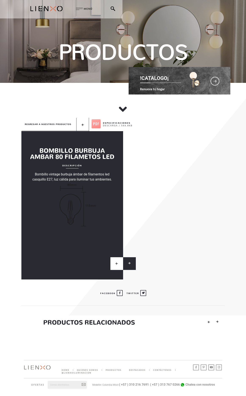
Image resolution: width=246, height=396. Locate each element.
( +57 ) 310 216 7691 (134, 384)
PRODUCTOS (113, 370)
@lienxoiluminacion (76, 373)
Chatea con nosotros (197, 384)
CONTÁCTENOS (162, 370)
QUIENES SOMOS (87, 370)
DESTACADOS (137, 370)
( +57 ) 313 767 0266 (165, 384)
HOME (65, 370)
